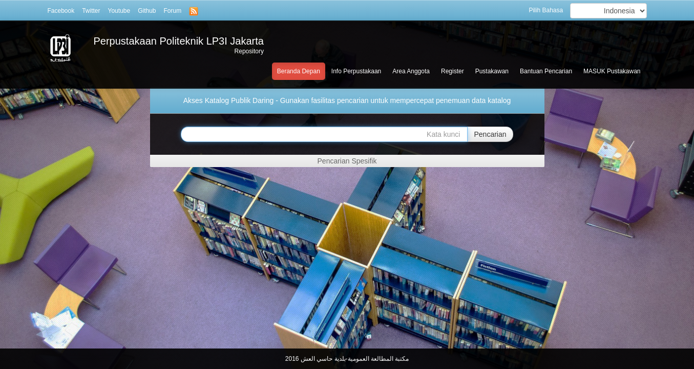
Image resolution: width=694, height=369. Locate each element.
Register (452, 71)
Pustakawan (492, 71)
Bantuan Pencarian (546, 71)
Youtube (119, 10)
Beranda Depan (298, 71)
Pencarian (490, 134)
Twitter (91, 10)
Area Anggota (411, 71)
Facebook (61, 10)
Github (147, 10)
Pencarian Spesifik (347, 161)
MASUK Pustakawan (611, 71)
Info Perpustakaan (356, 71)
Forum (173, 10)
